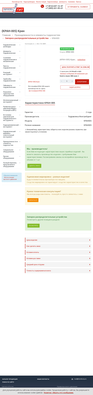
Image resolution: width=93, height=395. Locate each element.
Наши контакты (43, 379)
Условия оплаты (32, 252)
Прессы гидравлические (9, 67)
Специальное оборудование (8, 151)
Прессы (78, 1)
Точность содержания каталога (38, 271)
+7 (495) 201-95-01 (54, 8)
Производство (17, 1)
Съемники (71, 1)
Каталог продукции (10, 379)
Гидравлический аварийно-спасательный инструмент (9, 134)
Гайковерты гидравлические (9, 86)
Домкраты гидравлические (9, 52)
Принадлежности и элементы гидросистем (10, 143)
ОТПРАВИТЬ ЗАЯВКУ (78, 7)
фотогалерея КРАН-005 (37, 91)
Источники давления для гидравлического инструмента (9, 117)
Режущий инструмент (7, 73)
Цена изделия (31, 240)
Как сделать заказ (33, 246)
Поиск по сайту (8, 382)
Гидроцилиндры (29, 1)
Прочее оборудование (8, 157)
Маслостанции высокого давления (10, 178)
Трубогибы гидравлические (9, 80)
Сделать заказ (34, 166)
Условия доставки (33, 258)
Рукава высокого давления (67, 387)
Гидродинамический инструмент (11, 126)
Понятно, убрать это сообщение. (59, 392)
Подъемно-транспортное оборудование (8, 93)
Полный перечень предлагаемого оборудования (10, 164)
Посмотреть (33, 226)
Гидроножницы (52, 1)
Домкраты (63, 1)
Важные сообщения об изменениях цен (74, 73)
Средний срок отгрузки (35, 264)
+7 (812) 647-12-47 (54, 6)
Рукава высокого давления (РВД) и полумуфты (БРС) (9, 108)
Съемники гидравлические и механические (10, 59)
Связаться (33, 200)
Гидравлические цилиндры (9, 46)
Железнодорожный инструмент (10, 101)
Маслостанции (41, 1)
